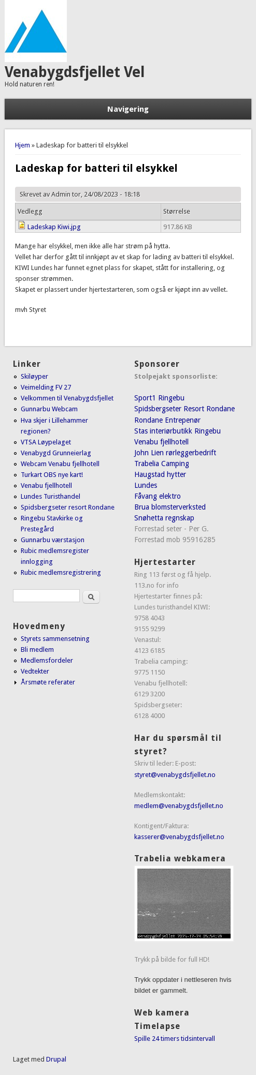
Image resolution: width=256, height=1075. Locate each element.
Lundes (145, 485)
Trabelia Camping (161, 463)
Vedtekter (35, 671)
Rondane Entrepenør (167, 420)
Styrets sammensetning (55, 639)
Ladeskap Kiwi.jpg (54, 227)
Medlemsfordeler (47, 660)
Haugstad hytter (160, 474)
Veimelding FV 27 (46, 387)
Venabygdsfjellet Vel (75, 72)
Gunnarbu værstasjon (52, 540)
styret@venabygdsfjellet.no (175, 775)
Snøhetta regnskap (164, 518)
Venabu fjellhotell (46, 485)
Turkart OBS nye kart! (52, 475)
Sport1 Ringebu (159, 398)
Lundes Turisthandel (50, 496)
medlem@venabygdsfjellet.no (178, 806)
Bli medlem (37, 649)
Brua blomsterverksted (170, 507)
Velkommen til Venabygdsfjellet (67, 398)
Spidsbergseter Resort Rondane (184, 409)
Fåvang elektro (157, 496)
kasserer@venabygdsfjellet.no (179, 837)
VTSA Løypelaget (46, 442)
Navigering (128, 109)
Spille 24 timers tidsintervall (174, 1038)
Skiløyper (34, 376)
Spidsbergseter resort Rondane (68, 507)
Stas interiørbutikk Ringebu (177, 431)
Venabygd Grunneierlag (56, 453)
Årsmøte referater (48, 682)
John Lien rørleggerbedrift (175, 453)
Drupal (56, 1059)
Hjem (22, 145)
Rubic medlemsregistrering (61, 572)
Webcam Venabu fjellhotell (60, 464)
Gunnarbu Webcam (49, 409)
